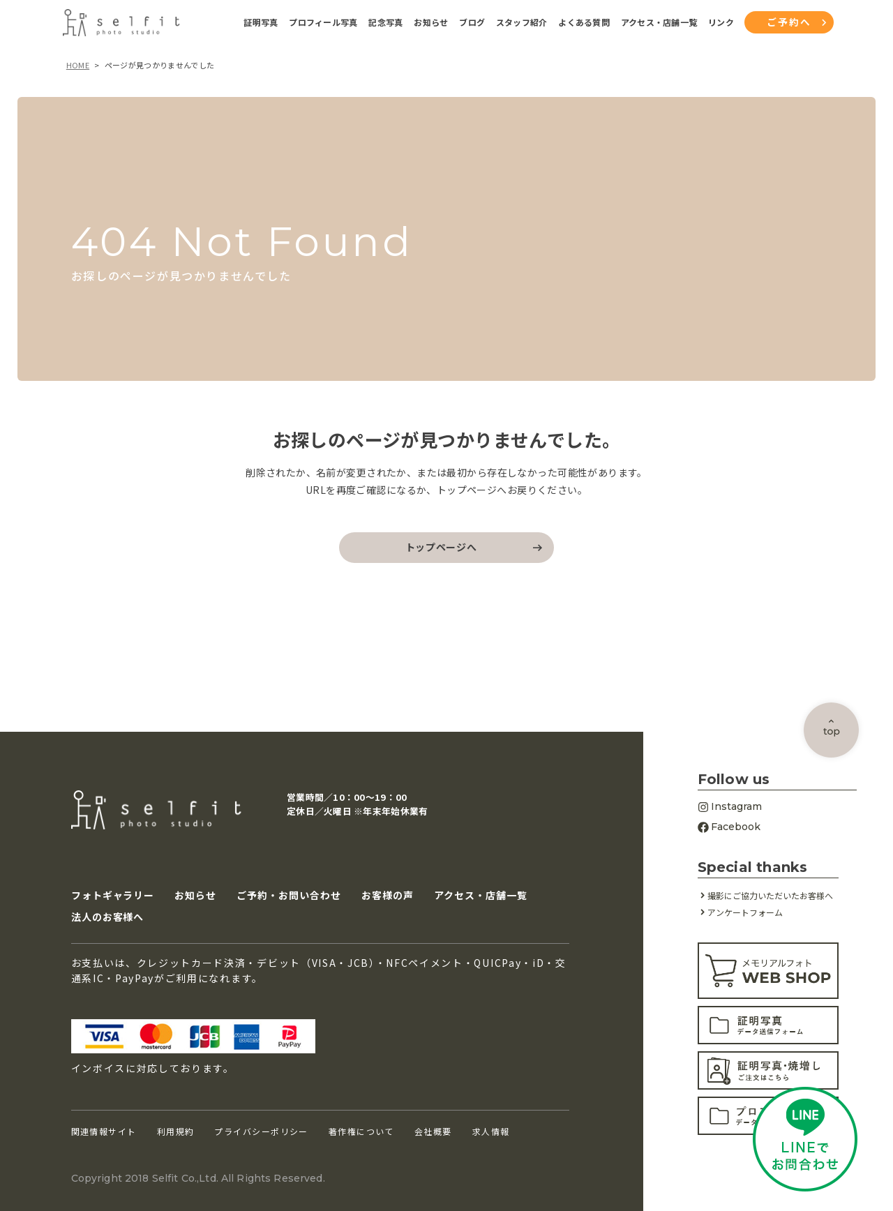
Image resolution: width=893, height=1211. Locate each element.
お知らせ (431, 22)
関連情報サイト (104, 1131)
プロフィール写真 (323, 22)
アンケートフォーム (745, 912)
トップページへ (441, 547)
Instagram (730, 806)
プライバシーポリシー (261, 1131)
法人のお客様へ (107, 917)
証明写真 (260, 22)
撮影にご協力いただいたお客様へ (770, 895)
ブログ (472, 22)
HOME (77, 64)
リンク (721, 22)
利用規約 (176, 1131)
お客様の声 (387, 894)
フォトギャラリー (113, 894)
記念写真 (385, 22)
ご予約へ (789, 22)
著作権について (361, 1131)
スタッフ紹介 (521, 22)
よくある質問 (583, 22)
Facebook (729, 826)
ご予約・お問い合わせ (289, 894)
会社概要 (433, 1131)
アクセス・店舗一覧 (659, 22)
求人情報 (491, 1131)
